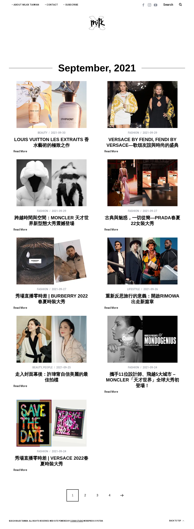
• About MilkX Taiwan (25, 4)
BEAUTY (42, 132)
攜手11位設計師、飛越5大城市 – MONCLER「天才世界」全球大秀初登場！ (142, 380)
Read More (20, 151)
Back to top (176, 521)
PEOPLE (48, 367)
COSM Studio (76, 521)
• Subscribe (70, 4)
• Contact (51, 4)
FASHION (133, 132)
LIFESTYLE (133, 289)
